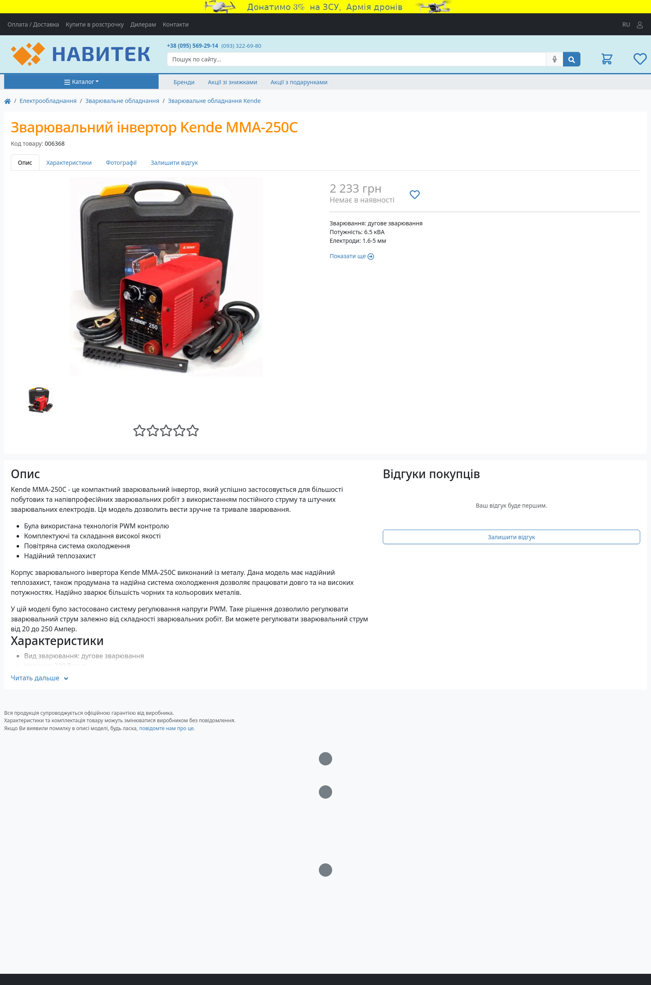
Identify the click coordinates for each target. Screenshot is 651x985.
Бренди (184, 82)
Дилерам (143, 24)
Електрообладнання (48, 101)
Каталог (79, 82)
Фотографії (121, 162)
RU (626, 24)
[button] (607, 59)
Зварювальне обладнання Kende (214, 101)
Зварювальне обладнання (122, 101)
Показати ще (352, 256)
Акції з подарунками (299, 82)
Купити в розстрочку (95, 24)
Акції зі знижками (232, 82)
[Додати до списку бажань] (414, 194)
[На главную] (7, 101)
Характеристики (69, 162)
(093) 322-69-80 (241, 45)
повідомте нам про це (166, 728)
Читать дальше (40, 677)
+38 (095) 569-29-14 (192, 45)
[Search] (356, 59)
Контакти (175, 24)
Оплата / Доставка (33, 24)
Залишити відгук (174, 162)
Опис (25, 162)
